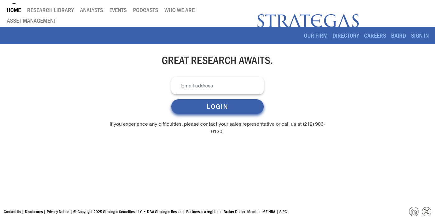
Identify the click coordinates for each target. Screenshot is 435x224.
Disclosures (34, 211)
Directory (346, 35)
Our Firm (316, 35)
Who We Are (179, 10)
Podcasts (145, 10)
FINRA (270, 211)
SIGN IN (420, 35)
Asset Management (31, 20)
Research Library (50, 10)
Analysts (91, 10)
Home (14, 10)
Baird (398, 35)
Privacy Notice (58, 211)
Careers (375, 35)
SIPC (283, 211)
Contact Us (12, 211)
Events (118, 10)
